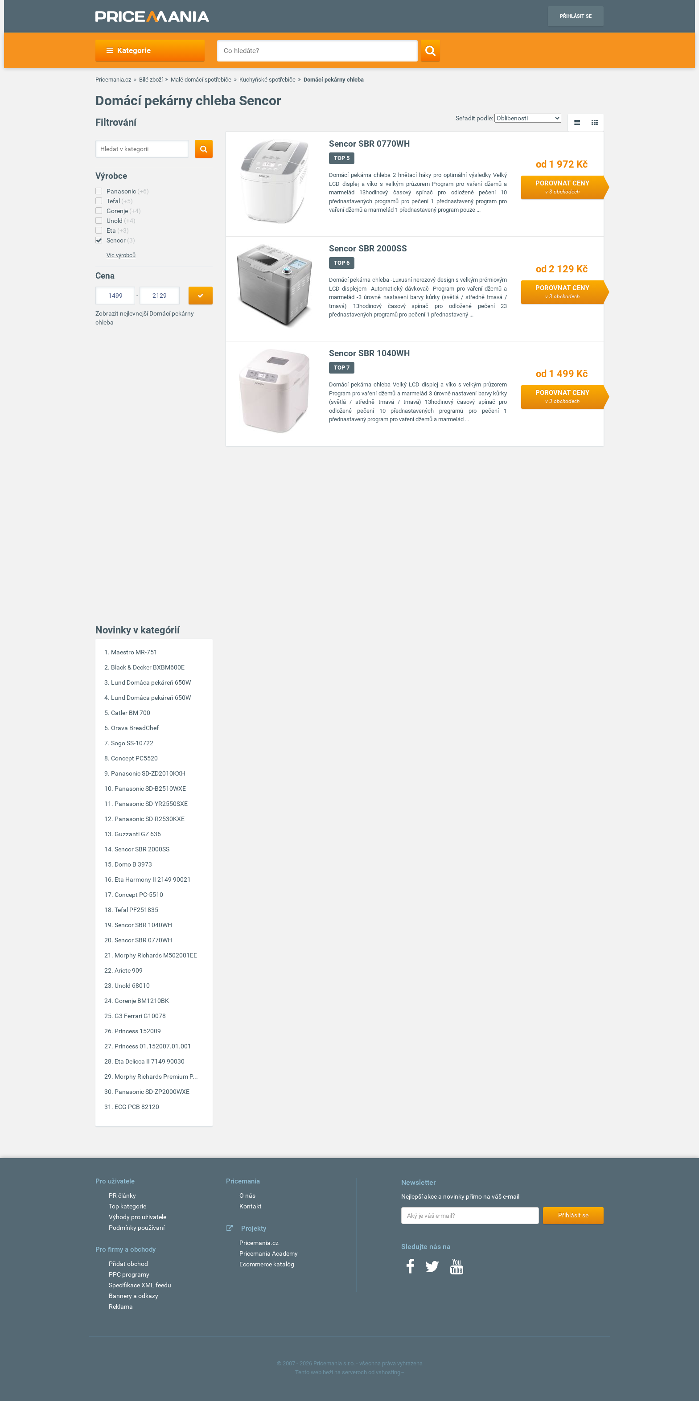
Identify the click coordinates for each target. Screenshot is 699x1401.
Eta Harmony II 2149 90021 (153, 879)
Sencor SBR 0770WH (143, 940)
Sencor (121, 240)
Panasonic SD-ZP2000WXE (152, 1091)
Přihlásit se (576, 16)
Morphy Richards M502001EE (156, 955)
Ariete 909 (129, 970)
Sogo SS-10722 (132, 743)
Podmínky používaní (136, 1227)
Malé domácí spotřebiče (201, 79)
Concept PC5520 (134, 758)
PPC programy (129, 1274)
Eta (118, 230)
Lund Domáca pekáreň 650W (151, 682)
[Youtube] (456, 1269)
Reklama (121, 1306)
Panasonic (128, 191)
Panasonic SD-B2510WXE (150, 788)
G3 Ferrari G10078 (140, 1015)
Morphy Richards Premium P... (156, 1076)
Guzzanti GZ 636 (138, 834)
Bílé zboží (151, 79)
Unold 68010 (132, 985)
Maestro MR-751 (134, 652)
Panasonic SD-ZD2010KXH (148, 773)
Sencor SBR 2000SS (142, 849)
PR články (122, 1195)
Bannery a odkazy (133, 1295)
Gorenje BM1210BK (142, 1000)
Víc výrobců (121, 255)
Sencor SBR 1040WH (143, 925)
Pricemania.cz (113, 79)
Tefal (120, 201)
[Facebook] (410, 1269)
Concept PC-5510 (139, 894)
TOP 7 (342, 367)
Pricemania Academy (268, 1253)
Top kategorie (127, 1206)
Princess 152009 (138, 1031)
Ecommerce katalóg (266, 1264)
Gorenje (124, 210)
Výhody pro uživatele (137, 1216)
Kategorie (129, 50)
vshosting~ (390, 1372)
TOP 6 (342, 262)
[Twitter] (432, 1269)
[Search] (430, 50)
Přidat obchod (128, 1263)
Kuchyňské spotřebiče (267, 79)
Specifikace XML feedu (140, 1285)
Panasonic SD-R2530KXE (150, 818)
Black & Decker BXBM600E (148, 667)
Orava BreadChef (135, 727)
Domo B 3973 (133, 864)
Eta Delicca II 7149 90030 (150, 1061)
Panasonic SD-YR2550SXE (151, 803)
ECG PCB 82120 (137, 1106)
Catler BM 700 (130, 712)
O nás (247, 1195)
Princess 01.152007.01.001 (153, 1046)
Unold (121, 220)
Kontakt (250, 1206)
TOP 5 (342, 158)
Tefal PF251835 (136, 909)
